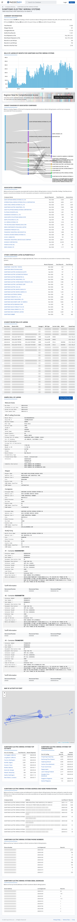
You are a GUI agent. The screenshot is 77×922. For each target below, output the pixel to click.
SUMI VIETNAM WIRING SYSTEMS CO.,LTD (40, 121)
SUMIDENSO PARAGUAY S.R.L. (12, 229)
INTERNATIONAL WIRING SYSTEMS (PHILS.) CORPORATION (44, 136)
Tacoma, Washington (9, 760)
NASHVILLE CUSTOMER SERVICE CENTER (62, 179)
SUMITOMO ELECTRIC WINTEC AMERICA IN (15, 292)
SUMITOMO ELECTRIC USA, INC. (60, 166)
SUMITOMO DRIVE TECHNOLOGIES (13, 269)
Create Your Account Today (63, 97)
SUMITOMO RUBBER (9, 314)
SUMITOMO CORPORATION (59, 158)
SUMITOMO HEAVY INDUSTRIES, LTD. (13, 299)
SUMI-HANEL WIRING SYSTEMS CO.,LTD (39, 147)
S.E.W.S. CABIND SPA (9, 237)
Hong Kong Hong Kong (47, 757)
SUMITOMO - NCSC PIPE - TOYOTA (13, 267)
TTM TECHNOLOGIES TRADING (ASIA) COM (15, 224)
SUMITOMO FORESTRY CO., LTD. (12, 297)
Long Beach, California (10, 757)
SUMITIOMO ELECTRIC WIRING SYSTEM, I (63, 173)
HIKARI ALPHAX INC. (9, 244)
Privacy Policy (56, 920)
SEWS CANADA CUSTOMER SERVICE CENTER (63, 160)
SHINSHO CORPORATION (10, 242)
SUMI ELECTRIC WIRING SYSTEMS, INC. (62, 181)
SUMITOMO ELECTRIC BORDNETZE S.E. (14, 277)
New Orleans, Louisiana (10, 777)
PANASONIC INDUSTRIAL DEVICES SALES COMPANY (17, 239)
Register (72, 2)
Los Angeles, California (10, 755)
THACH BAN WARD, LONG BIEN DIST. (61, 162)
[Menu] (2, 2)
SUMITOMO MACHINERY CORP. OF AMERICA (15, 302)
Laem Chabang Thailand (47, 771)
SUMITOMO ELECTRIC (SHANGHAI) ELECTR (15, 272)
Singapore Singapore (46, 778)
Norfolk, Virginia (8, 762)
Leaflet (59, 742)
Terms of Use (66, 920)
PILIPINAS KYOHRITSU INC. (36, 165)
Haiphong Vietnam (46, 762)
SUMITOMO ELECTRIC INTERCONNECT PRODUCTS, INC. (18, 282)
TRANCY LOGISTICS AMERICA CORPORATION (64, 156)
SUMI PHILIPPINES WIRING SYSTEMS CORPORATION (43, 161)
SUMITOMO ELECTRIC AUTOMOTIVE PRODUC (16, 274)
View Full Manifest (66, 398)
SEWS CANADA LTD (57, 134)
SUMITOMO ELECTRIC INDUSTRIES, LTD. (39, 155)
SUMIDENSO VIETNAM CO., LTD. (37, 169)
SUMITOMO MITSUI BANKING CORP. (13, 304)
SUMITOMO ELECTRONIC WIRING (13, 294)
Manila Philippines (46, 781)
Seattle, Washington (9, 775)
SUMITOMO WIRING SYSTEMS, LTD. (61, 161)
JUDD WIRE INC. (56, 170)
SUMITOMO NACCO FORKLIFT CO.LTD (14, 307)
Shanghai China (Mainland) (45, 775)
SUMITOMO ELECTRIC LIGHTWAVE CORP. (63, 164)
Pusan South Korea (46, 767)
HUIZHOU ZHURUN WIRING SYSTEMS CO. (15, 234)
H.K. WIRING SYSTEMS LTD (11, 222)
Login (65, 2)
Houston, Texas (8, 765)
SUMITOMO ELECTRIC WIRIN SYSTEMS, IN (63, 180)
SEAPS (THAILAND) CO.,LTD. (11, 219)
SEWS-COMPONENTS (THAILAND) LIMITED (15, 227)
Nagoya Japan (44, 769)
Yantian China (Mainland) (47, 764)
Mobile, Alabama (8, 767)
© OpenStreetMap (65, 742)
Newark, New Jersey (9, 772)
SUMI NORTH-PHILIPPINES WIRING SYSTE (40, 173)
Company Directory (10, 7)
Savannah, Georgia (9, 770)
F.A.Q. (73, 920)
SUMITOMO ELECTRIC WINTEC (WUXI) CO (15, 289)
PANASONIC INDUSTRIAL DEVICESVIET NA (15, 232)
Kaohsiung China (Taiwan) (48, 759)
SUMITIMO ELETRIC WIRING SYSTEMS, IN (63, 176)
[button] (4, 693)
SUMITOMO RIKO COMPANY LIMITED (14, 312)
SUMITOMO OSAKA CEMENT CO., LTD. (14, 309)
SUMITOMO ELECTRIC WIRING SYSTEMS (16, 142)
